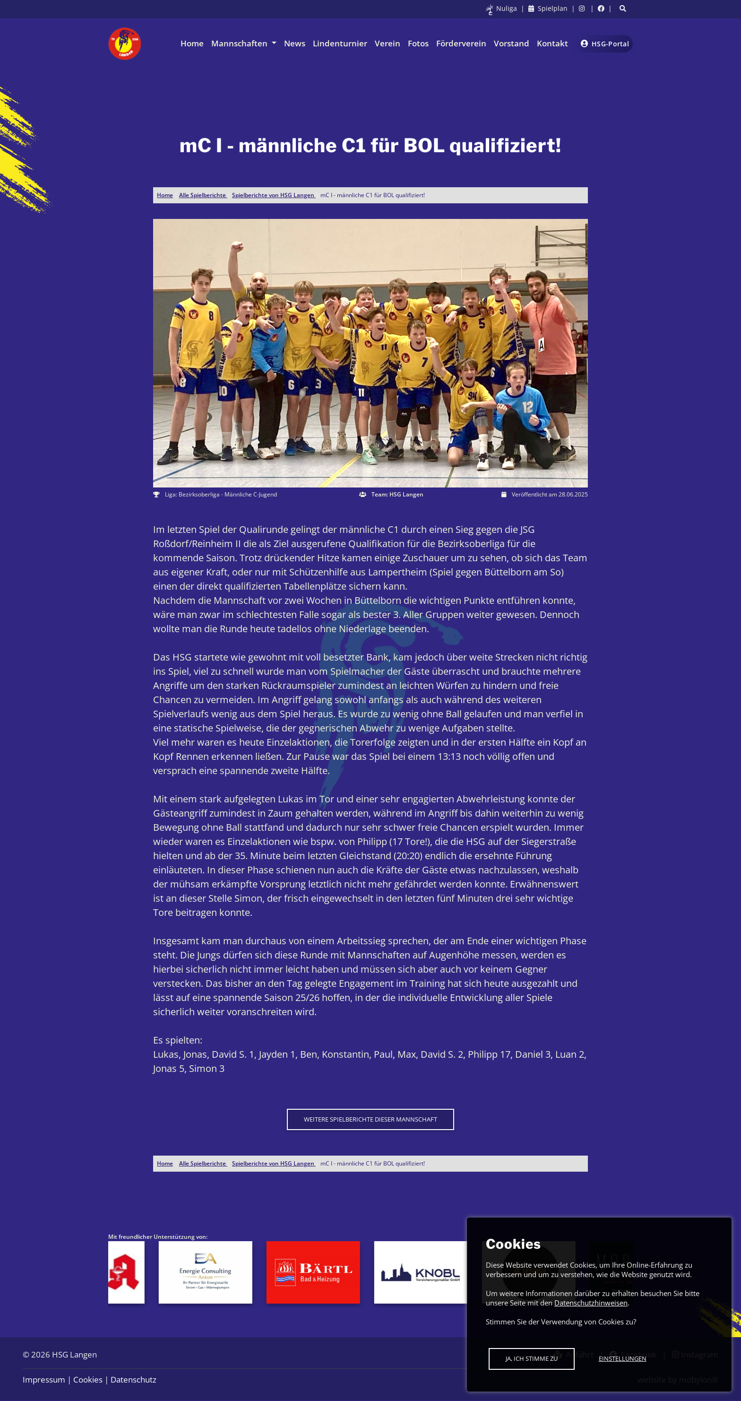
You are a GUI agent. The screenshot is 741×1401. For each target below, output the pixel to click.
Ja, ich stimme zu (532, 1358)
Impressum (44, 1379)
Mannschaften (240, 43)
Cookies (88, 1379)
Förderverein (461, 43)
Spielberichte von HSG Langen (274, 195)
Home (192, 43)
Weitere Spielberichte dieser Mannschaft (370, 1119)
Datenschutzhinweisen (591, 1302)
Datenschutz (133, 1379)
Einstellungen (622, 1358)
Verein (387, 43)
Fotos (418, 43)
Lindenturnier (340, 43)
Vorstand (511, 43)
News (294, 43)
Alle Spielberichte (203, 195)
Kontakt (552, 43)
